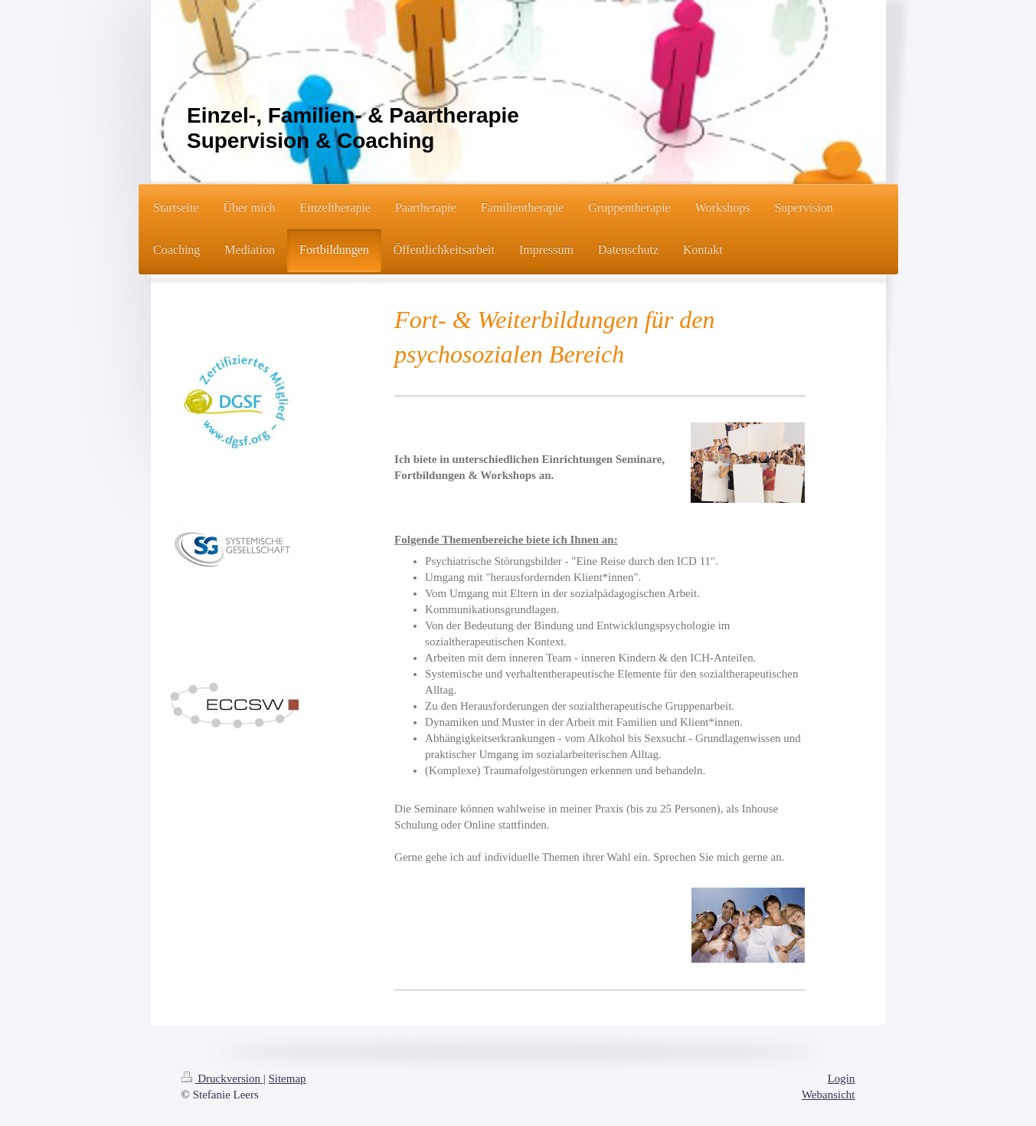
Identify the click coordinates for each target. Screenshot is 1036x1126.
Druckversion (222, 1078)
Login (841, 1078)
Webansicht (828, 1094)
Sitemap (287, 1078)
